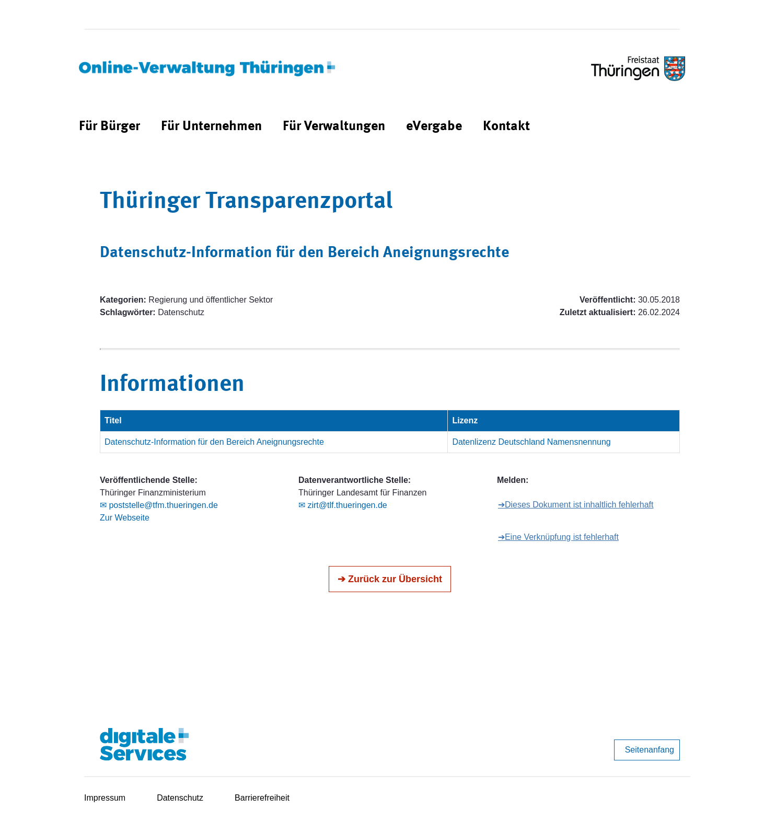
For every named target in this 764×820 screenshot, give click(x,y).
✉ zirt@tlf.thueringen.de (342, 505)
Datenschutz (180, 797)
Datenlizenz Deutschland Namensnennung (531, 441)
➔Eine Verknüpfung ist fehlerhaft (558, 537)
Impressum (104, 797)
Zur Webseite (124, 517)
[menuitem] (109, 127)
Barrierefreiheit (262, 797)
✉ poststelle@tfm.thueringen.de (159, 505)
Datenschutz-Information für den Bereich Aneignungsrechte (214, 441)
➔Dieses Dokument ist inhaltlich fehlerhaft (576, 504)
